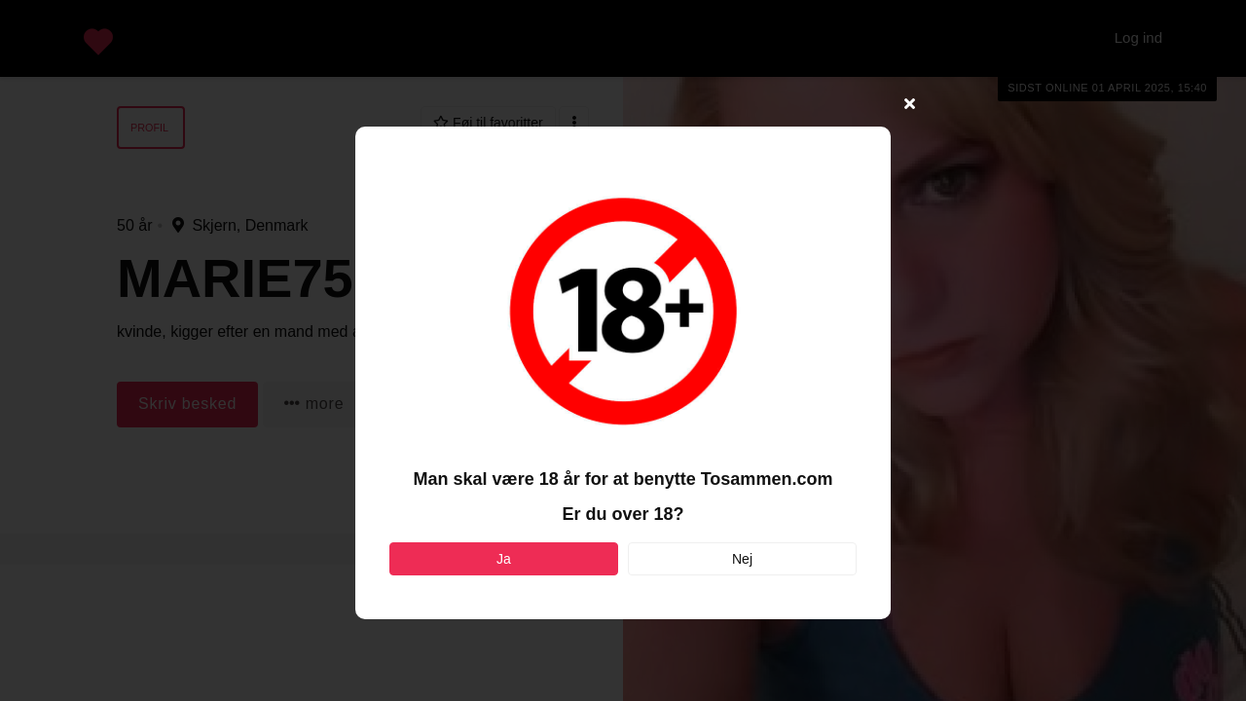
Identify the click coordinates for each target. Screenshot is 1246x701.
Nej (742, 559)
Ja (503, 559)
